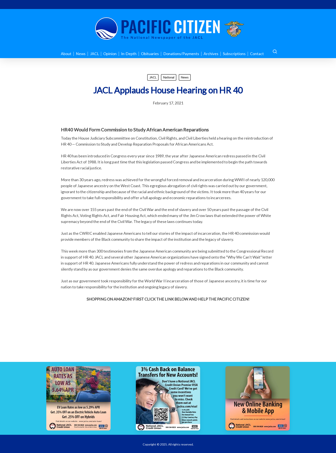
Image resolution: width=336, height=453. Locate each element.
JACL (152, 77)
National (168, 77)
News (185, 77)
